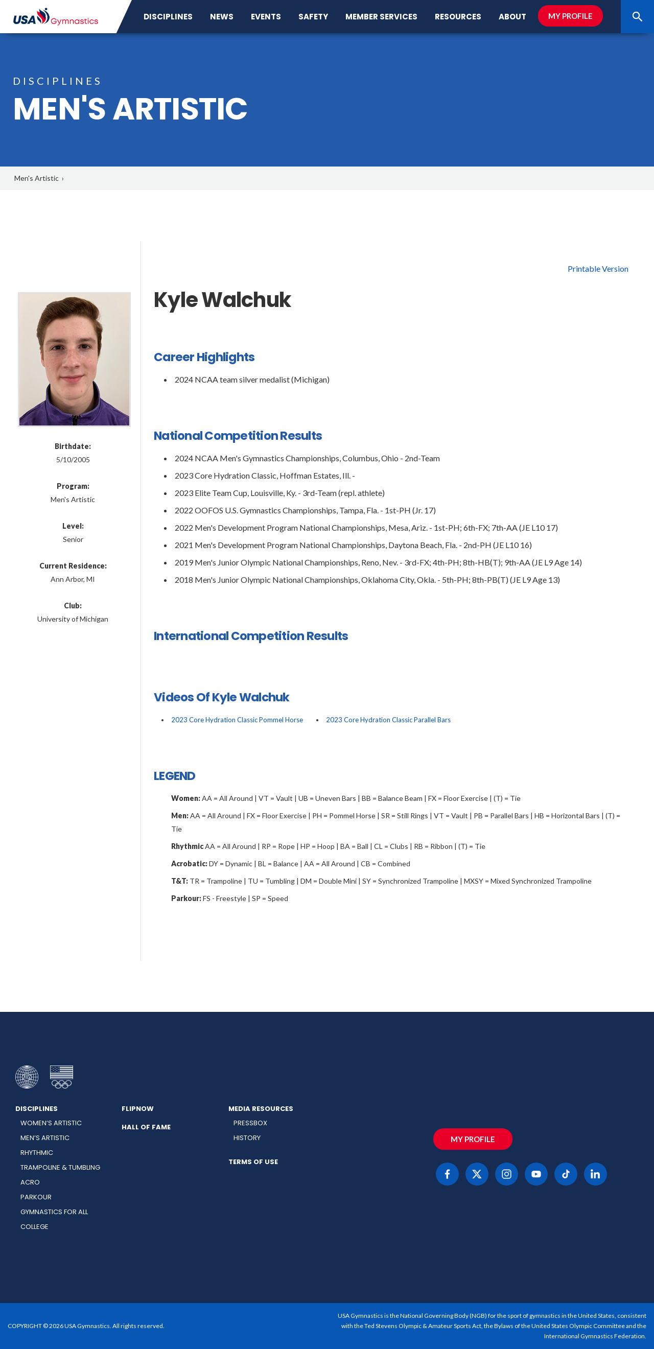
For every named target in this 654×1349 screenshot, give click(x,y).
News (221, 16)
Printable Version (598, 268)
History (247, 1138)
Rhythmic (36, 1152)
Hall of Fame (146, 1127)
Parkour (36, 1197)
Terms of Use (253, 1162)
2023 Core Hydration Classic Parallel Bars (388, 720)
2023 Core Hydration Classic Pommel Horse (237, 720)
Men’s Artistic (44, 1138)
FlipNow (138, 1109)
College (34, 1227)
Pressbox (250, 1123)
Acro (30, 1182)
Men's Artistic (36, 178)
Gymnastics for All (54, 1212)
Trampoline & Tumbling (60, 1167)
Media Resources (260, 1109)
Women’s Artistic (51, 1123)
